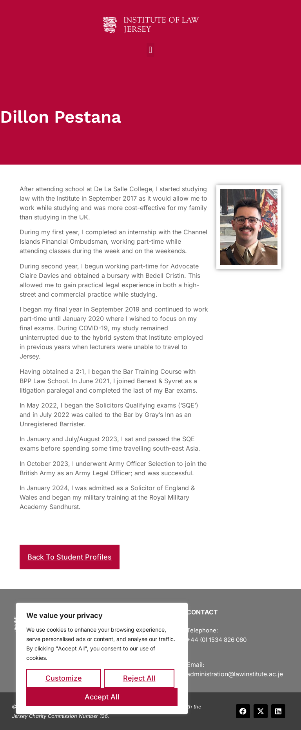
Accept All (102, 697)
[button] (151, 50)
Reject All (139, 678)
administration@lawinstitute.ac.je (235, 674)
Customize (63, 678)
